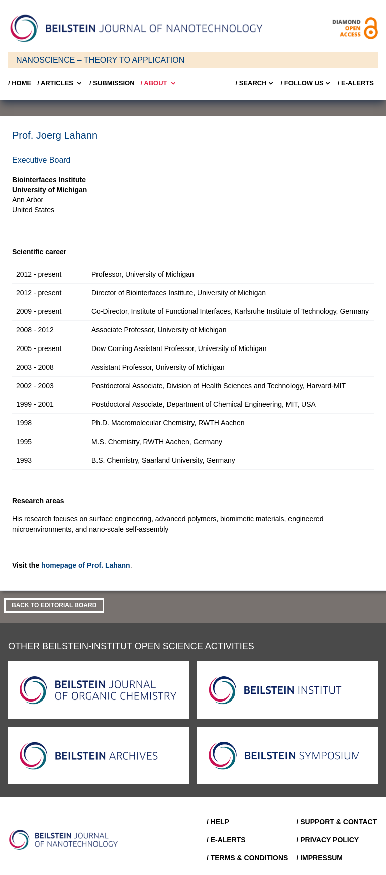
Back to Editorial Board (54, 605)
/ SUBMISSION (112, 83)
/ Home (19, 83)
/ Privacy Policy (327, 840)
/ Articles (60, 83)
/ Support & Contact (336, 822)
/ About (159, 83)
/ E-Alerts (356, 83)
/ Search (254, 83)
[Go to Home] (66, 840)
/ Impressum (319, 858)
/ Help (218, 822)
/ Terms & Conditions (247, 858)
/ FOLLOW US (306, 83)
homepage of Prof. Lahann (85, 565)
